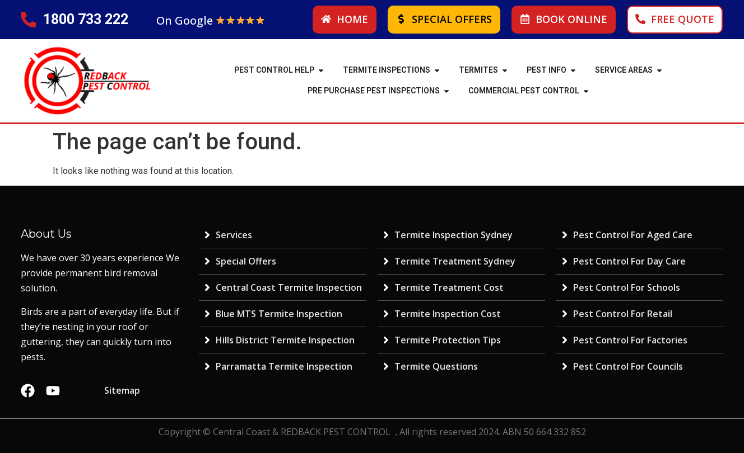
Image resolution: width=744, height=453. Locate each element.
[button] (321, 70)
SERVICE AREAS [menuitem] (624, 69)
